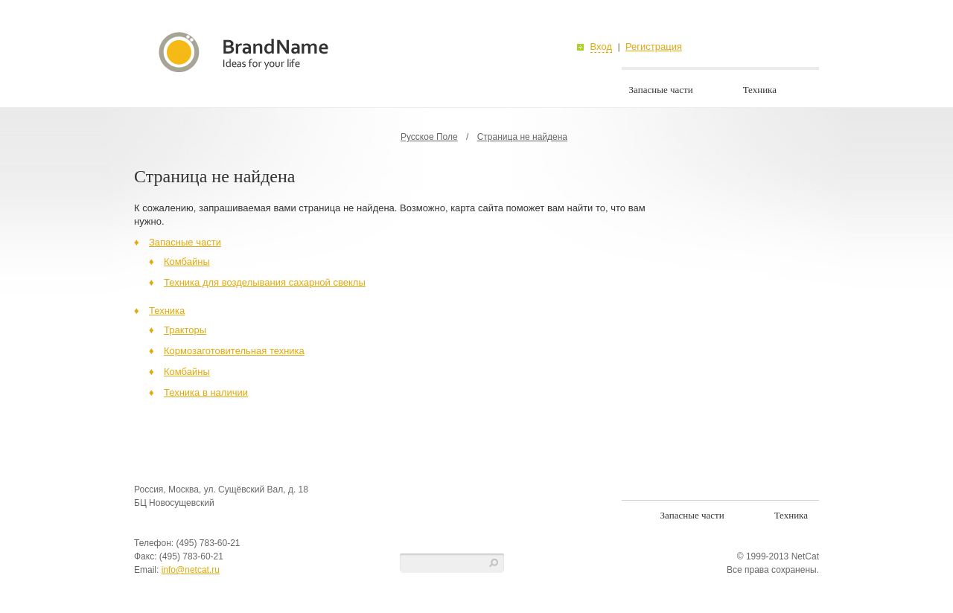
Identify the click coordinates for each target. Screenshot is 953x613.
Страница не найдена (522, 137)
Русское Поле (429, 137)
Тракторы (185, 330)
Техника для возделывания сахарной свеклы (265, 282)
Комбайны (187, 261)
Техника (760, 89)
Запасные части (661, 89)
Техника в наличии (206, 392)
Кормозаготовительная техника (234, 350)
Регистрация (653, 47)
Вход (601, 47)
